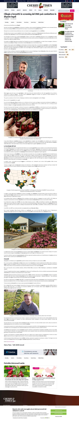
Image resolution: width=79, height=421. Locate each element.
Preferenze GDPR (58, 416)
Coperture (10, 367)
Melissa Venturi (61, 52)
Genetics (12, 22)
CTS (35, 10)
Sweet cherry (33, 22)
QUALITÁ (18, 10)
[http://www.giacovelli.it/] (66, 16)
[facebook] (70, 0)
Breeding (7, 18)
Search (72, 10)
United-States (41, 22)
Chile (70, 49)
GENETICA (7, 10)
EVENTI (40, 10)
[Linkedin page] (74, 0)
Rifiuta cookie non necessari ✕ (60, 406)
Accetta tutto (58, 410)
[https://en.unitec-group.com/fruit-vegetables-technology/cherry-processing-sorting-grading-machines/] (12, 5)
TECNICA (12, 10)
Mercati (37, 367)
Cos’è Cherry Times (21, 1)
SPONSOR (46, 10)
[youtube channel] (72, 0)
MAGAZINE (52, 10)
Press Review (19, 22)
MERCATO (25, 10)
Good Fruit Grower (10, 341)
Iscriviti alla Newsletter (32, 1)
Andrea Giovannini (62, 54)
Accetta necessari (58, 413)
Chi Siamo (25, 405)
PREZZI (30, 10)
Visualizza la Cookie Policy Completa (20, 417)
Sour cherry (26, 22)
